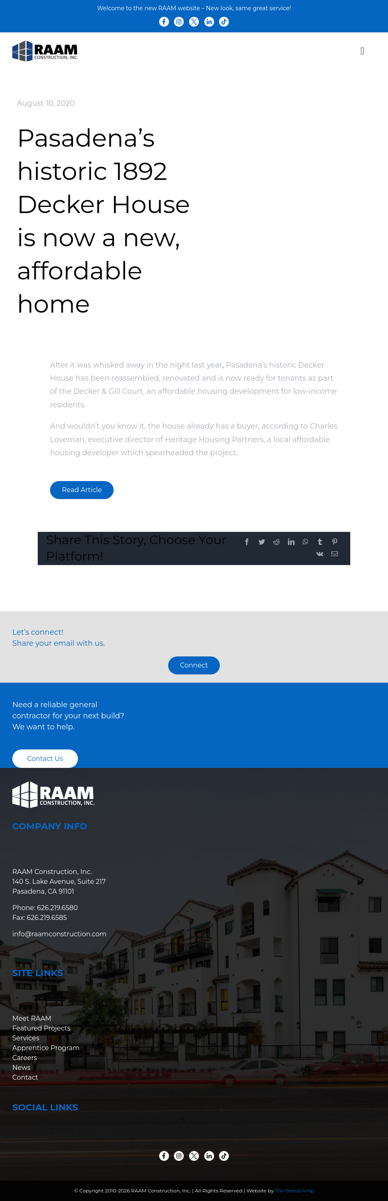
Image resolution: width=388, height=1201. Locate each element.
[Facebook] (247, 542)
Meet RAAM (31, 1018)
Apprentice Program (46, 1048)
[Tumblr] (320, 542)
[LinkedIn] (291, 542)
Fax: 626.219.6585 (39, 918)
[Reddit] (276, 542)
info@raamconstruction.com (59, 934)
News (21, 1068)
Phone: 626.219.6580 (45, 908)
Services (25, 1038)
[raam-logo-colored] (45, 44)
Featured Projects (41, 1028)
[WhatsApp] (306, 542)
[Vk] (319, 554)
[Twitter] (261, 542)
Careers (24, 1058)
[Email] (334, 554)
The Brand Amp (294, 1190)
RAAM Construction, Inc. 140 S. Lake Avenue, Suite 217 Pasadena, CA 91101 (59, 881)
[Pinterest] (334, 542)
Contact (25, 1077)
